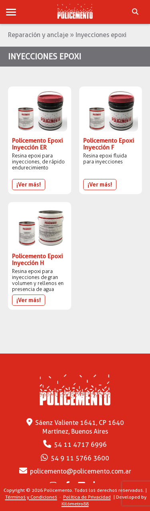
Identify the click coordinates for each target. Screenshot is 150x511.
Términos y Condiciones (31, 497)
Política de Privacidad (87, 497)
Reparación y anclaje (38, 35)
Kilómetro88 (75, 504)
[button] (11, 12)
